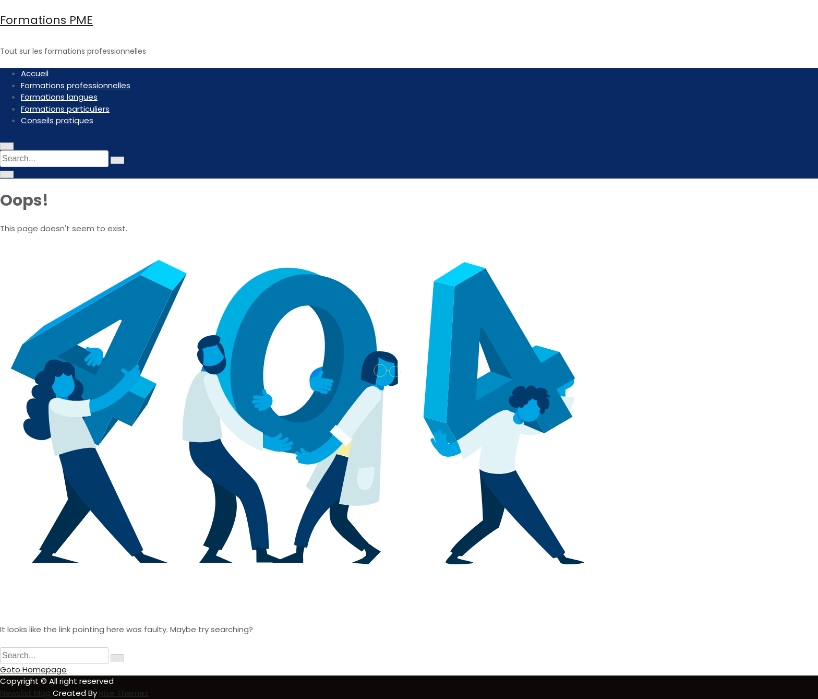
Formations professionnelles (75, 85)
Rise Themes (124, 693)
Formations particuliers (65, 108)
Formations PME (46, 20)
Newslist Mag (26, 693)
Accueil (35, 73)
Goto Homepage (33, 669)
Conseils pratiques (57, 120)
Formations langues (59, 96)
